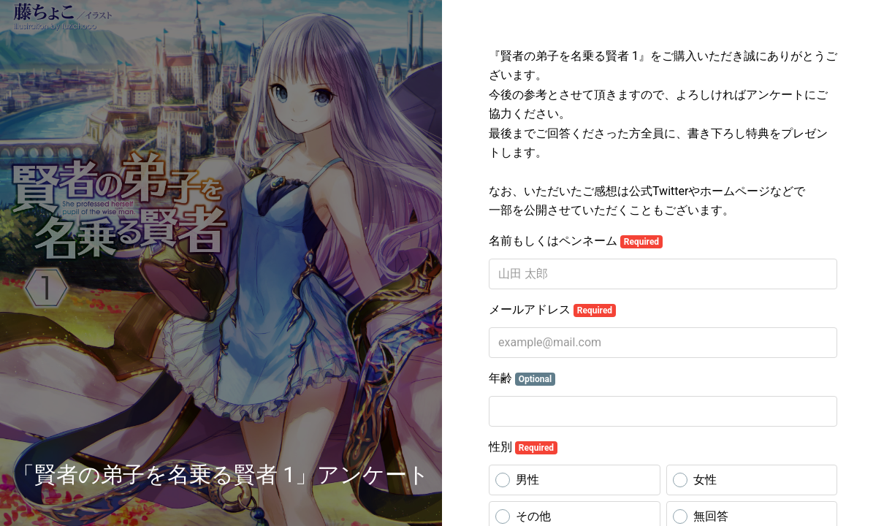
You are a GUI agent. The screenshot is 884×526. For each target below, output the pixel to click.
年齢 (522, 378)
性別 (523, 447)
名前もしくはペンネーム (576, 241)
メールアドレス (552, 309)
